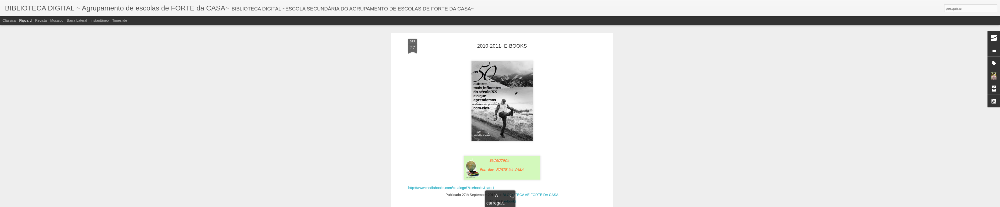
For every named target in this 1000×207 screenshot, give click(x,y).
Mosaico (56, 20)
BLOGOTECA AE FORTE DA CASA (530, 99)
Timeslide (119, 20)
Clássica (9, 20)
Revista (41, 20)
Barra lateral (77, 20)
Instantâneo (99, 20)
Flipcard (25, 20)
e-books (510, 105)
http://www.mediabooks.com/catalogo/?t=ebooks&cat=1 (451, 92)
